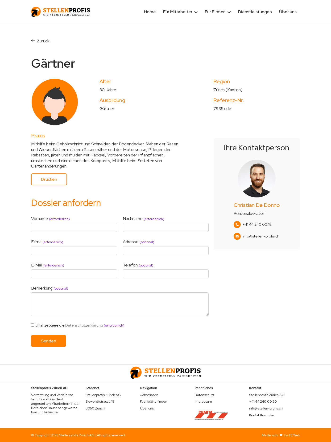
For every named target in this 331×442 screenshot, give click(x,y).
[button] (180, 12)
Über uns (288, 11)
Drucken (49, 179)
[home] (60, 11)
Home (150, 11)
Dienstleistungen (255, 11)
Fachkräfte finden (153, 401)
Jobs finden (149, 395)
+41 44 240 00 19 (257, 224)
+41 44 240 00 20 (263, 401)
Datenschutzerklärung (84, 325)
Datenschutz (204, 395)
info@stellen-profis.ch (261, 236)
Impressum (203, 401)
